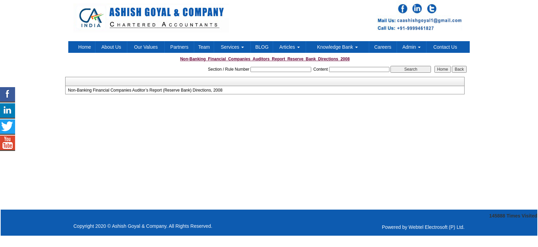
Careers (382, 47)
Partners (179, 47)
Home (84, 47)
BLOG (262, 47)
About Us (111, 47)
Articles (289, 47)
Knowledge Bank (337, 47)
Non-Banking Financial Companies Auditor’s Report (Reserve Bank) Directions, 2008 (145, 90)
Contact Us (445, 47)
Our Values (146, 47)
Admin (411, 47)
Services (232, 47)
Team (204, 47)
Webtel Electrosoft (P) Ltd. (437, 227)
